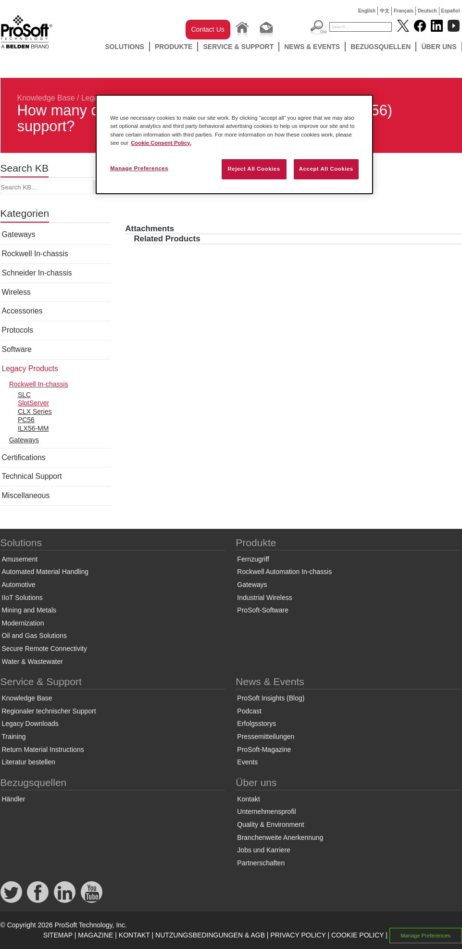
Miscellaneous (26, 495)
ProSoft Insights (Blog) (270, 698)
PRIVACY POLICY (297, 935)
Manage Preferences (425, 935)
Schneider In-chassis (37, 273)
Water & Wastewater (32, 661)
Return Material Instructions (43, 749)
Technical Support (32, 476)
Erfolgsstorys (256, 723)
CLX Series (35, 411)
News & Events (312, 46)
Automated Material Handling (45, 571)
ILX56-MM (33, 428)
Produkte (174, 46)
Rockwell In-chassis (35, 254)
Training (14, 736)
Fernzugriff (253, 559)
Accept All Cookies (326, 169)
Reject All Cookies (253, 169)
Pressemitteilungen (265, 736)
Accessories (22, 311)
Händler (13, 799)
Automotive (19, 584)
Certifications (24, 457)
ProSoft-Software (262, 610)
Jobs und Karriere (263, 850)
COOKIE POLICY (357, 935)
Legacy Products (30, 368)
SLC (24, 395)
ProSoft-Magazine (264, 749)
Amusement (20, 559)
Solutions (124, 46)
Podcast (249, 711)
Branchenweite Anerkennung (280, 837)
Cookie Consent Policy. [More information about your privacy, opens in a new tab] (161, 143)
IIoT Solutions (22, 597)
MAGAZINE (95, 935)
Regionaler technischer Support (49, 711)
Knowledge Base (46, 98)
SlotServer (33, 403)
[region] (234, 144)
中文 (384, 10)
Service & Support (238, 46)
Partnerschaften (261, 863)
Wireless (16, 292)
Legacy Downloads (30, 723)
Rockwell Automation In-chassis (284, 571)
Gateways (19, 234)
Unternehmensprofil (266, 811)
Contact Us (208, 29)
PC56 (26, 420)
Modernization (23, 623)
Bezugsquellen (380, 46)
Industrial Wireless (264, 597)
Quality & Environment (270, 824)
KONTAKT (134, 935)
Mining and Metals (29, 610)
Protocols (18, 330)
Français (403, 10)
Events (247, 762)
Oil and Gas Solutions (34, 635)
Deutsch (427, 10)
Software (17, 349)
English (366, 10)
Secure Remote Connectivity (44, 648)
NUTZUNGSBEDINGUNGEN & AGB (210, 935)
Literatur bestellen (28, 762)
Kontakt (248, 799)
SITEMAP (58, 935)
